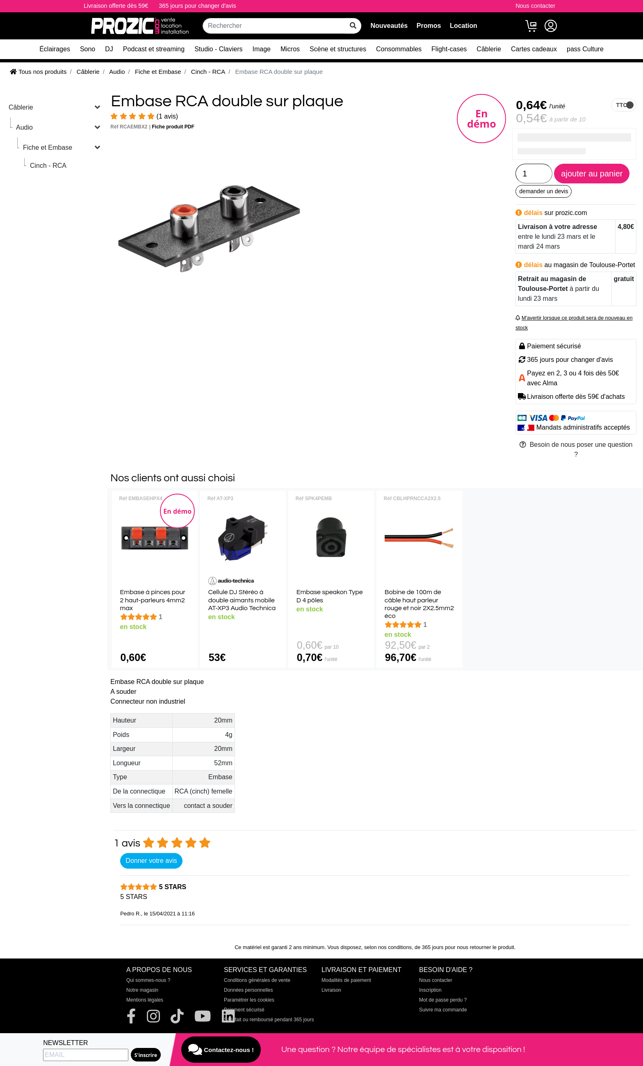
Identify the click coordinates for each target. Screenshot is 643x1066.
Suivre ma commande (443, 1010)
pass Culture (585, 49)
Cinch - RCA (48, 165)
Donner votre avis (151, 860)
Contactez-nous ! (221, 1049)
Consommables (399, 49)
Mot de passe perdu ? (443, 1000)
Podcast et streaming (154, 49)
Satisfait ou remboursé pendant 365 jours (269, 1020)
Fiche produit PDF (173, 127)
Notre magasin (142, 990)
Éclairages (54, 49)
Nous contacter (535, 5)
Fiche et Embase (47, 147)
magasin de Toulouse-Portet (594, 264)
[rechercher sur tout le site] (353, 26)
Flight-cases (449, 49)
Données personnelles (248, 990)
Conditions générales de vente (257, 980)
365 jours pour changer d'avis (197, 5)
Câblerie (489, 49)
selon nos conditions (388, 947)
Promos (429, 25)
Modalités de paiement (346, 980)
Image (262, 49)
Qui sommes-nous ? (148, 980)
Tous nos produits (38, 71)
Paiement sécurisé (244, 1010)
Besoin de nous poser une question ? (576, 449)
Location (463, 25)
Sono (87, 49)
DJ (109, 49)
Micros (290, 49)
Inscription (430, 990)
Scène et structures (338, 49)
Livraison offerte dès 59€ (116, 5)
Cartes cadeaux (534, 49)
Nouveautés (389, 25)
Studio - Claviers (218, 49)
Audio (24, 127)
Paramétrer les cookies (249, 1000)
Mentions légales (144, 1000)
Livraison (331, 990)
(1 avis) (144, 116)
